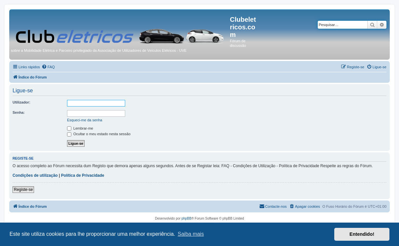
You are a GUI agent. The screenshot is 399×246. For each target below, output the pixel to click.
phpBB (186, 218)
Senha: (19, 112)
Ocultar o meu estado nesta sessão (98, 134)
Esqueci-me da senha (84, 120)
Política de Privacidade (82, 175)
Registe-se (23, 189)
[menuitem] (48, 67)
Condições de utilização (35, 175)
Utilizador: (21, 102)
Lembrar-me (80, 128)
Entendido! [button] (361, 234)
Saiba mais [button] (191, 234)
